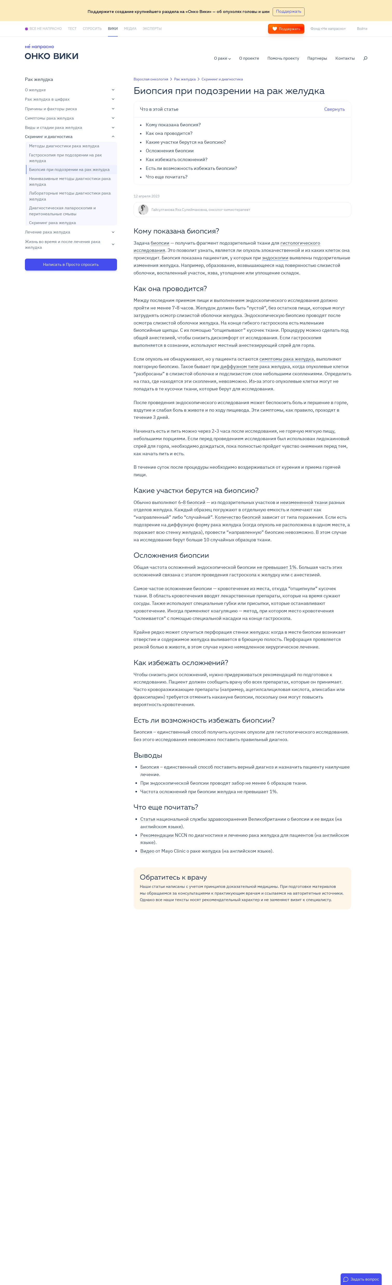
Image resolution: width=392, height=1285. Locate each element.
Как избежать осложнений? (177, 159)
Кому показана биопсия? (173, 124)
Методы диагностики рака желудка (64, 145)
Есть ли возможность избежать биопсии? (191, 168)
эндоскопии (275, 258)
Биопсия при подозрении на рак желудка (69, 169)
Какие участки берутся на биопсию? (186, 142)
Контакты (345, 58)
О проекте (249, 58)
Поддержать (286, 28)
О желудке (69, 89)
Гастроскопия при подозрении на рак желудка (65, 157)
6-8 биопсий (191, 502)
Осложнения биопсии (170, 150)
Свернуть (242, 109)
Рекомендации (157, 835)
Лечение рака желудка (69, 231)
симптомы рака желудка (286, 359)
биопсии (160, 243)
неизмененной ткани (304, 502)
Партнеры (317, 58)
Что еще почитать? (167, 176)
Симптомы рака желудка (69, 118)
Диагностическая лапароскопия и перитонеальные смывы (62, 210)
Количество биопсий (238, 517)
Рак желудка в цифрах (69, 99)
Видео (147, 851)
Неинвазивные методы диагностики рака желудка (70, 181)
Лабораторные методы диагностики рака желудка (70, 195)
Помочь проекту (283, 58)
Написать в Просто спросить (71, 264)
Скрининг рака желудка (52, 222)
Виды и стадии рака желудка (69, 127)
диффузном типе (239, 366)
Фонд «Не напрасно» (328, 28)
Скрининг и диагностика (69, 136)
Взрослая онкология (151, 79)
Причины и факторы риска (69, 108)
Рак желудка (39, 79)
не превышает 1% (277, 567)
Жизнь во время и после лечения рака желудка (69, 244)
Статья (147, 819)
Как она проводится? (169, 133)
